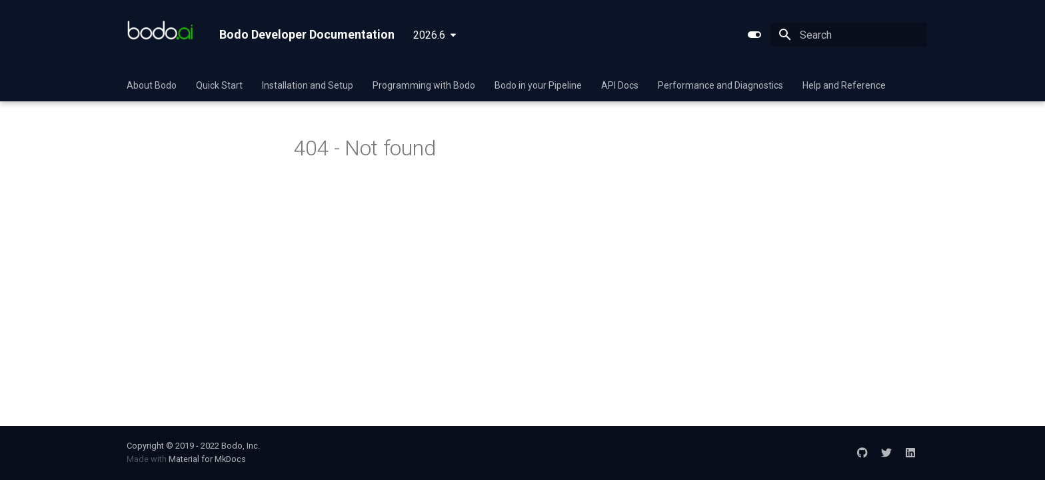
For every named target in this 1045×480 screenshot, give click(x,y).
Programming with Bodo (424, 85)
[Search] (848, 35)
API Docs (619, 85)
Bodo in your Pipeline (538, 85)
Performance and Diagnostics (720, 85)
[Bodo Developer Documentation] (162, 35)
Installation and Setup (307, 85)
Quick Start (219, 85)
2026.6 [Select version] (429, 35)
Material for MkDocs (207, 459)
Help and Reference (844, 85)
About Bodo (152, 85)
